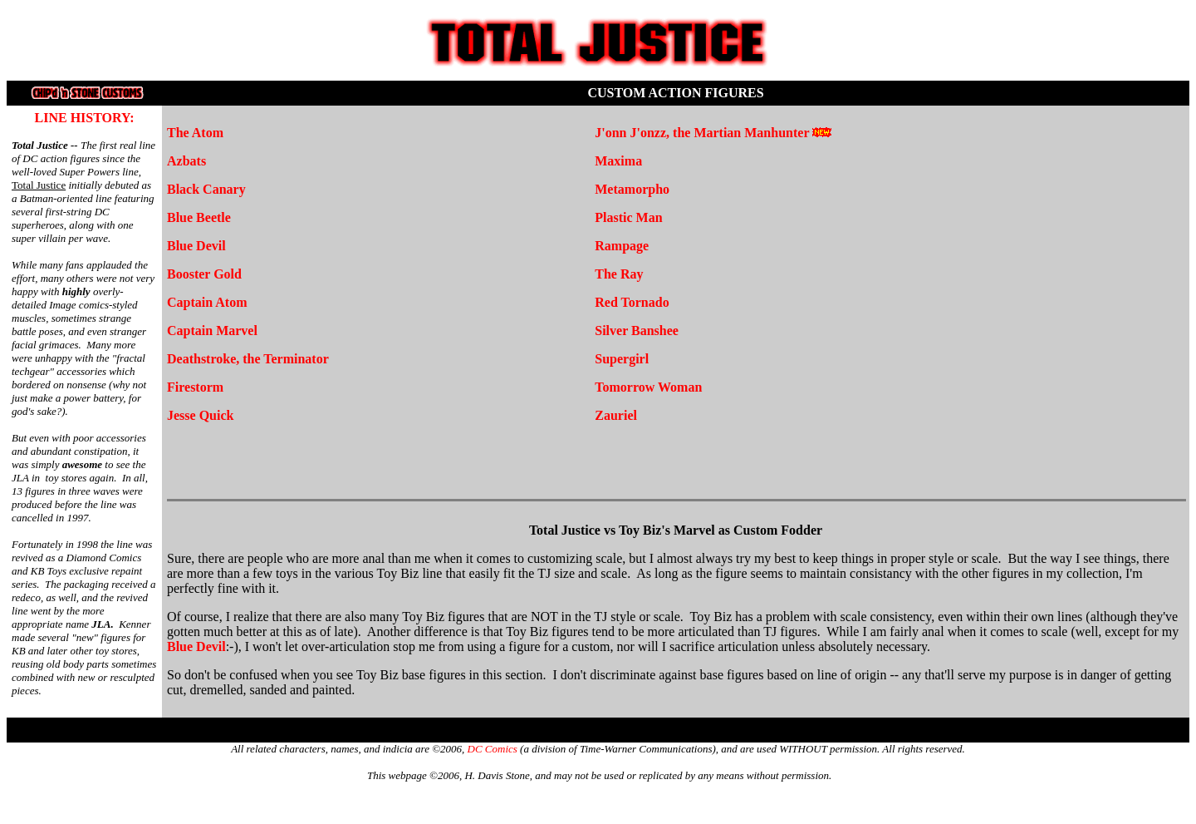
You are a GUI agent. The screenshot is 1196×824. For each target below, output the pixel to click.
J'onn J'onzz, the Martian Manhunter (702, 133)
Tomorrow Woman (648, 387)
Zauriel (616, 415)
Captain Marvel (212, 330)
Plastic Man (628, 217)
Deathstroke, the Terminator (248, 359)
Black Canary (206, 189)
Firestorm (195, 387)
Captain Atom (207, 302)
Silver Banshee (637, 330)
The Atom (195, 133)
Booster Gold (204, 274)
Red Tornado (632, 302)
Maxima (618, 161)
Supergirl (622, 359)
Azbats (186, 161)
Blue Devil (196, 246)
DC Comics (492, 749)
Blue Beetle (199, 217)
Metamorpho (632, 189)
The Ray (619, 274)
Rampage (622, 246)
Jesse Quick (200, 415)
